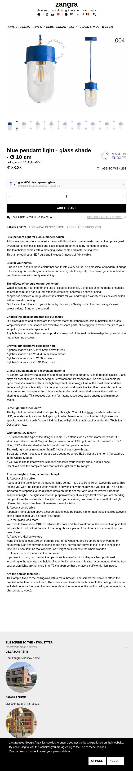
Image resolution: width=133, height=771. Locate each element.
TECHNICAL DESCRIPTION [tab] (46, 227)
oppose (97, 760)
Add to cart (66, 208)
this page (104, 461)
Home (11, 26)
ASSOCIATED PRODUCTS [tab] (84, 227)
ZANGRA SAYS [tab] (16, 227)
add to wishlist (111, 168)
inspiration (56, 10)
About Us (42, 10)
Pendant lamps (31, 26)
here (53, 345)
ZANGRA (66, 4)
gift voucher (72, 10)
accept (115, 760)
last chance (89, 10)
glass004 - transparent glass (36, 182)
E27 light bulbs (67, 466)
